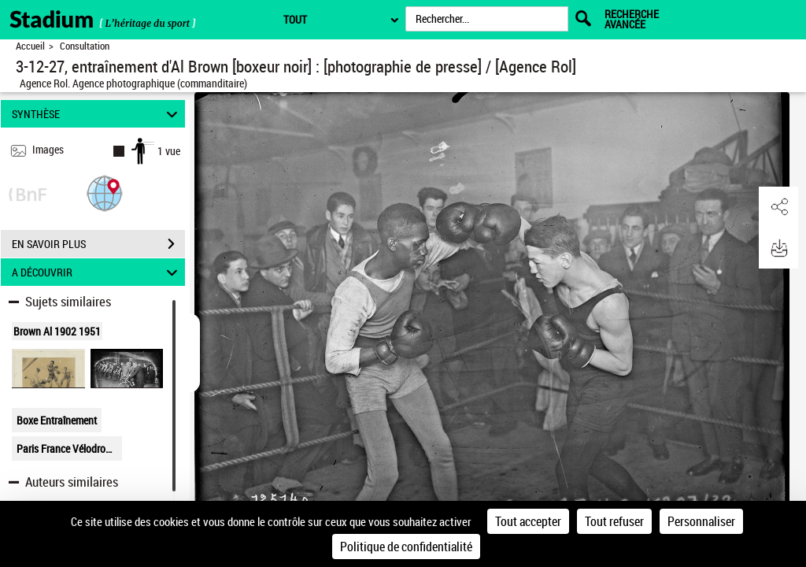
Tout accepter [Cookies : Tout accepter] (528, 521)
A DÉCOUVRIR (97, 272)
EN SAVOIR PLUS (98, 244)
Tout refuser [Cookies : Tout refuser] (614, 521)
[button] (104, 192)
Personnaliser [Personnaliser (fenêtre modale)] (701, 521)
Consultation (84, 46)
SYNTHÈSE (97, 114)
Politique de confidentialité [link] (406, 546)
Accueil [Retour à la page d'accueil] (30, 46)
